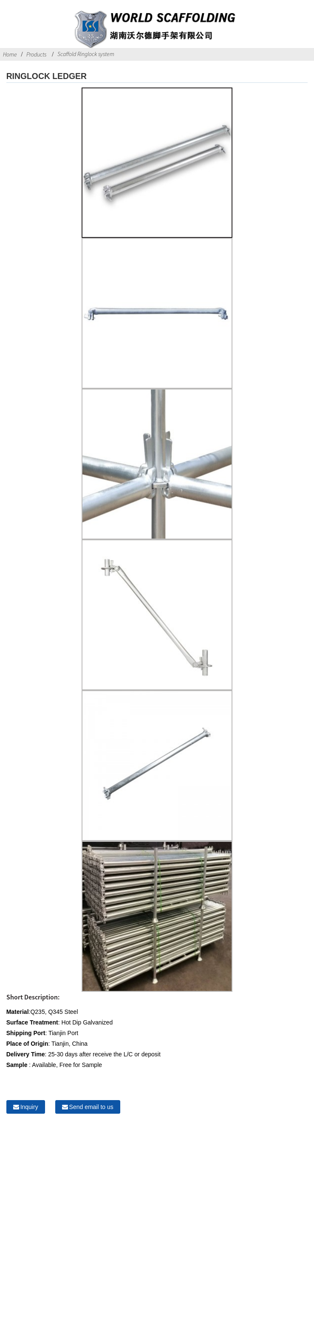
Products (36, 54)
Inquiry (29, 1107)
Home (10, 54)
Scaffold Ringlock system (85, 54)
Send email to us (91, 1107)
